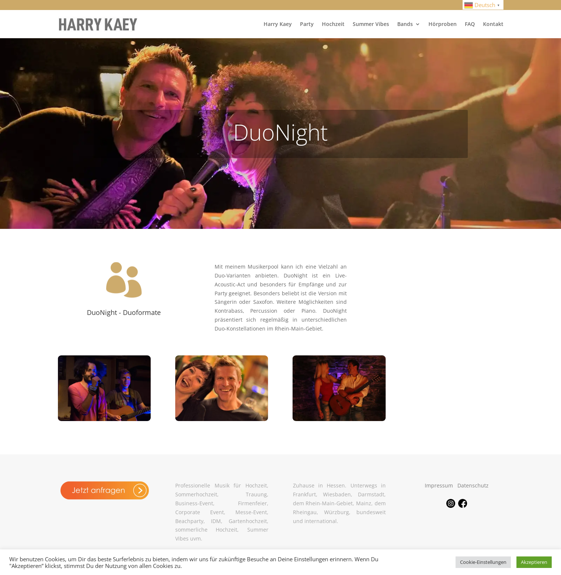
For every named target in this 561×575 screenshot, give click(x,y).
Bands (405, 23)
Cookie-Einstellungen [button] (483, 562)
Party (307, 23)
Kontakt (493, 23)
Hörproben (442, 23)
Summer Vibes (371, 23)
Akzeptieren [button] (534, 562)
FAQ (470, 23)
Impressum (439, 485)
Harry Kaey (278, 23)
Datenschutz (473, 485)
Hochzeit (333, 23)
